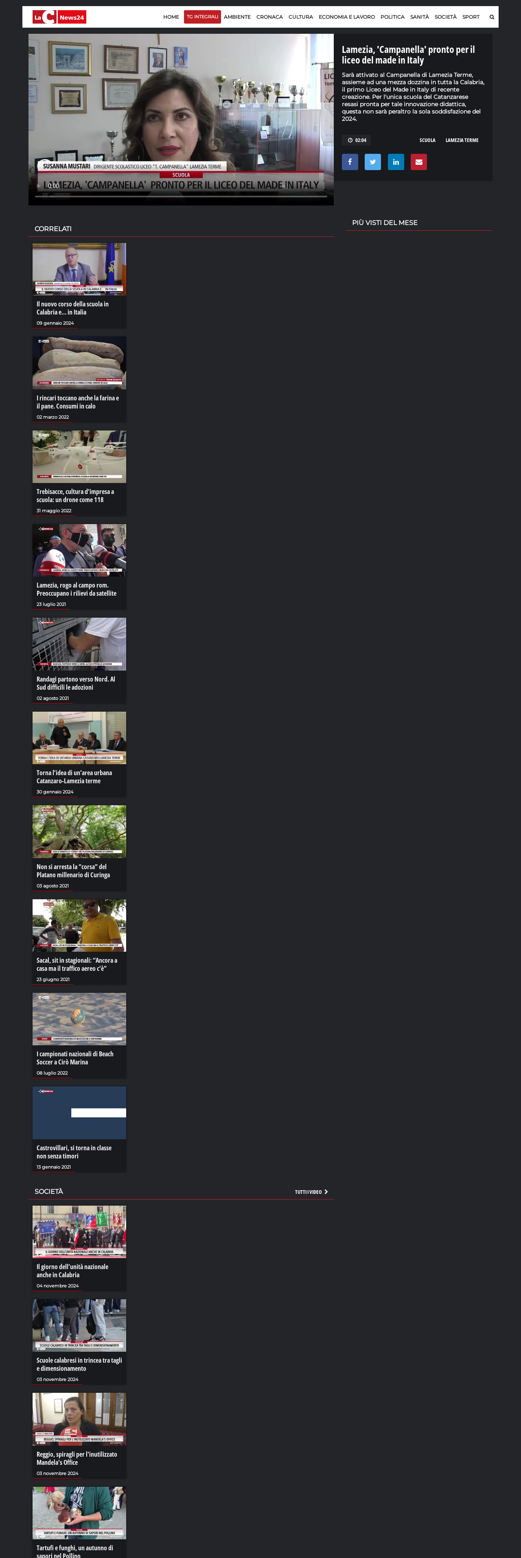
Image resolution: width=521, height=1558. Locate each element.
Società (446, 17)
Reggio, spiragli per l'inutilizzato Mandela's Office (77, 1458)
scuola (428, 140)
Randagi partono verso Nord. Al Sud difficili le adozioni (76, 683)
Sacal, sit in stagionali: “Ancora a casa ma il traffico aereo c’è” (77, 964)
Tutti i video (312, 1191)
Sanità (419, 17)
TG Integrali (202, 17)
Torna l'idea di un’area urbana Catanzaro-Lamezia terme (74, 776)
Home (171, 17)
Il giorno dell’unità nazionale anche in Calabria (72, 1270)
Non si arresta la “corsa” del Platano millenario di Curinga (73, 870)
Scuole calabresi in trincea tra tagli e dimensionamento (79, 1364)
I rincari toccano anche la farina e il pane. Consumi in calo (78, 402)
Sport (470, 17)
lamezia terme (462, 140)
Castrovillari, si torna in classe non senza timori (74, 1151)
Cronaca (269, 17)
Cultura (301, 17)
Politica (393, 17)
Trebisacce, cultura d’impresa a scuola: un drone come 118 (75, 495)
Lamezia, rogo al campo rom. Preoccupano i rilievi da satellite (76, 589)
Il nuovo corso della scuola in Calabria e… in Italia (73, 308)
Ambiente (237, 17)
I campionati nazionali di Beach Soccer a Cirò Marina (75, 1057)
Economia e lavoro (347, 17)
